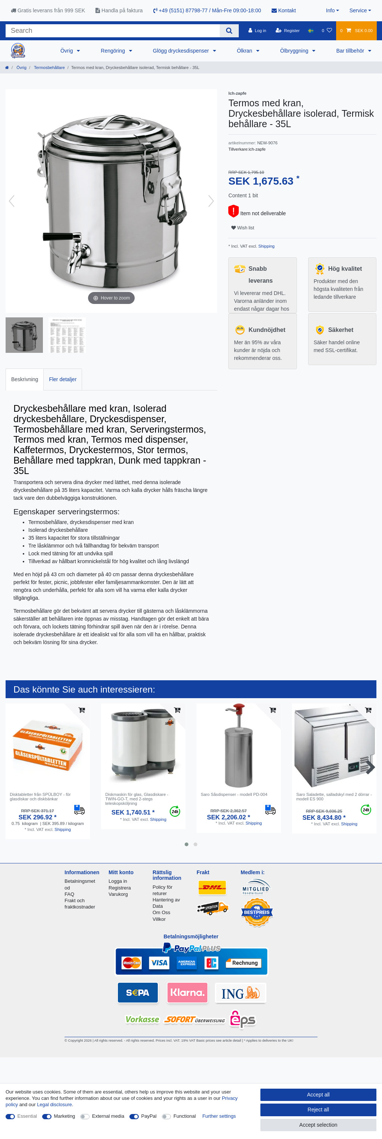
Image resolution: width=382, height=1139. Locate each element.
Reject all (318, 1110)
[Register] (288, 30)
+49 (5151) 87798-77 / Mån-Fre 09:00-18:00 (207, 10)
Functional (184, 1116)
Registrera (120, 888)
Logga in (118, 881)
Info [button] (330, 10)
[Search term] (113, 30)
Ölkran (245, 51)
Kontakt (284, 10)
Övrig (67, 51)
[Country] (310, 30)
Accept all (318, 1095)
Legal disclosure (54, 1104)
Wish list (242, 227)
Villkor (159, 919)
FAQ (69, 894)
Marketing (64, 1116)
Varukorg (118, 894)
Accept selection (318, 1125)
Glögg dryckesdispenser (181, 51)
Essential (27, 1116)
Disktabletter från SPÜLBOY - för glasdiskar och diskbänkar (40, 796)
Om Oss (161, 912)
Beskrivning (24, 379)
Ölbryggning (295, 51)
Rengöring (113, 51)
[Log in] (257, 30)
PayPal (149, 1116)
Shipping (266, 246)
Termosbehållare (49, 67)
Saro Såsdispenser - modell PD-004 (234, 794)
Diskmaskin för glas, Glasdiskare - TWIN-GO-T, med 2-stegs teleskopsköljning (136, 799)
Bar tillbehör (351, 51)
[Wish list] (327, 30)
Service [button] (358, 10)
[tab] (25, 379)
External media (108, 1116)
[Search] (229, 30)
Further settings (219, 1116)
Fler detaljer (62, 379)
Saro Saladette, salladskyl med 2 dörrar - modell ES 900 (334, 796)
